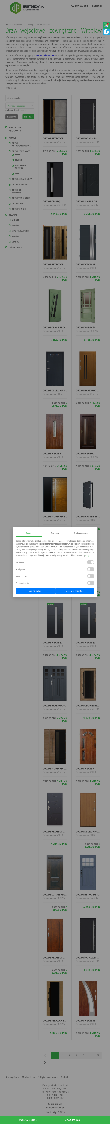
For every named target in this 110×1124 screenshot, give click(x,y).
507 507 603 (72, 1120)
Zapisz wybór (35, 591)
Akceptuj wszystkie (75, 591)
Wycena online (28, 1120)
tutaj (87, 555)
